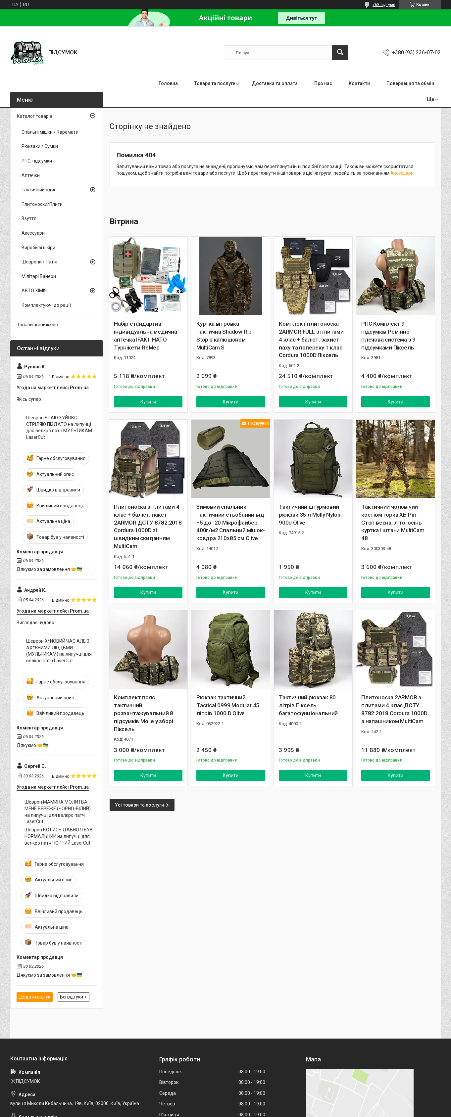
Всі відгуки (71, 997)
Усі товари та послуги (139, 805)
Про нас (323, 83)
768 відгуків (384, 4)
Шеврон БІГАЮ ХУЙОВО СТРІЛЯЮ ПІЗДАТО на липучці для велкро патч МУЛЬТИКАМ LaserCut (59, 427)
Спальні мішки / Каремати (50, 132)
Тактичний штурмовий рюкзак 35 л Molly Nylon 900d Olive (309, 514)
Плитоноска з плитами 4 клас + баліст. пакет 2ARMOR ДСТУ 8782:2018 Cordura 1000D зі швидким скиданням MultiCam (148, 526)
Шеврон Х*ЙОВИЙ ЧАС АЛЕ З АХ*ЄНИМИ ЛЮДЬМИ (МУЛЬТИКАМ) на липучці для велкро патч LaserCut (59, 650)
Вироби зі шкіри (38, 247)
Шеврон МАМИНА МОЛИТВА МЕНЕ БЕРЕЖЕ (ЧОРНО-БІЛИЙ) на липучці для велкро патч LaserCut (58, 811)
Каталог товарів (34, 116)
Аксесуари (402, 173)
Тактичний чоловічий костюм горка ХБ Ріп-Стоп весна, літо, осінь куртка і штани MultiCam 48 (392, 522)
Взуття (29, 218)
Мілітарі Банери (39, 276)
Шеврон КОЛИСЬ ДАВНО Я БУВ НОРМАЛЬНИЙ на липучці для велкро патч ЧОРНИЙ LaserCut (59, 836)
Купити (148, 401)
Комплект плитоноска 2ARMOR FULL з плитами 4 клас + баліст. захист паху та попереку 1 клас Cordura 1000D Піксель (311, 339)
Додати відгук (34, 997)
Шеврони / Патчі (39, 261)
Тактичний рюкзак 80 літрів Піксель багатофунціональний (308, 705)
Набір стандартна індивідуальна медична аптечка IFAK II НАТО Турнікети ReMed (145, 335)
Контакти (359, 83)
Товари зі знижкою (37, 324)
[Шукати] (340, 52)
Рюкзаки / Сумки (40, 146)
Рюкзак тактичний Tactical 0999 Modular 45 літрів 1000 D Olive (227, 705)
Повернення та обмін (410, 83)
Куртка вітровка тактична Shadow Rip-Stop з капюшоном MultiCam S (225, 335)
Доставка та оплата (275, 83)
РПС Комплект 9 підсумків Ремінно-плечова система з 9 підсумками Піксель (388, 335)
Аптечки (31, 175)
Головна (168, 83)
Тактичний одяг (39, 189)
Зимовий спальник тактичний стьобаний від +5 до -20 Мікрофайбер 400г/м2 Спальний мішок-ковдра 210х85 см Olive (230, 522)
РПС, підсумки (37, 160)
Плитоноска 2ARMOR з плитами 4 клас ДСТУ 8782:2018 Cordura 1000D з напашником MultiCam (394, 709)
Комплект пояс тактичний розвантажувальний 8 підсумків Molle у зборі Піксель (143, 713)
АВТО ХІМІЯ (34, 290)
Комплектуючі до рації (46, 305)
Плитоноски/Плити (42, 204)
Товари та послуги (214, 83)
